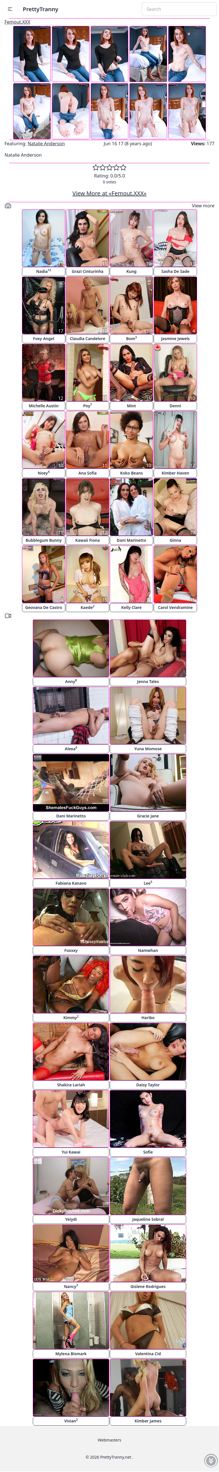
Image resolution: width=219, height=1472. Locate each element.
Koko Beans (131, 473)
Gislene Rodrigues (147, 1286)
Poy (87, 405)
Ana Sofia (87, 473)
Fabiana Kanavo (71, 883)
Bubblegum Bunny (44, 540)
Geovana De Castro (43, 607)
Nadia (43, 271)
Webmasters (109, 1440)
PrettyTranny (40, 9)
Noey (43, 473)
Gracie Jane (148, 816)
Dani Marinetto (131, 540)
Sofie (148, 1152)
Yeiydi (71, 1219)
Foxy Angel (43, 338)
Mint (131, 405)
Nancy (71, 1286)
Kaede (87, 607)
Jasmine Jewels (175, 338)
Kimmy (71, 1017)
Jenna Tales (148, 681)
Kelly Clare (131, 607)
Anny (71, 681)
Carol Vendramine (175, 607)
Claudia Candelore (87, 338)
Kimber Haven (175, 473)
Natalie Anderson (46, 143)
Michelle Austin (44, 405)
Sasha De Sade (175, 271)
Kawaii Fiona (87, 540)
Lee (148, 883)
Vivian (71, 1421)
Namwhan (148, 950)
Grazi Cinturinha (87, 271)
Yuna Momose (148, 748)
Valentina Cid (148, 1353)
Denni (175, 405)
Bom (131, 338)
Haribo (148, 1017)
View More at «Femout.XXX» (109, 193)
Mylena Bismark (71, 1353)
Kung (131, 271)
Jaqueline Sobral (148, 1219)
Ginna (175, 540)
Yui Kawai (71, 1152)
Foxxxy (71, 950)
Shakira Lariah (71, 1084)
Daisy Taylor (148, 1084)
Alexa (71, 748)
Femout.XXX (17, 22)
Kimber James (148, 1421)
